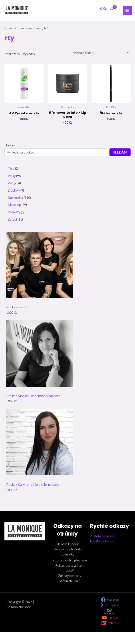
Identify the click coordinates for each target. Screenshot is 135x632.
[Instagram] (110, 605)
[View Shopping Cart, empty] (106, 9)
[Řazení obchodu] (101, 52)
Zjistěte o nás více (103, 536)
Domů (8, 28)
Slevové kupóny (67, 544)
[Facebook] (110, 599)
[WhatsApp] (109, 611)
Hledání (9, 145)
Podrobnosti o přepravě (69, 560)
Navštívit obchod (102, 541)
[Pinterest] (110, 623)
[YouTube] (110, 617)
